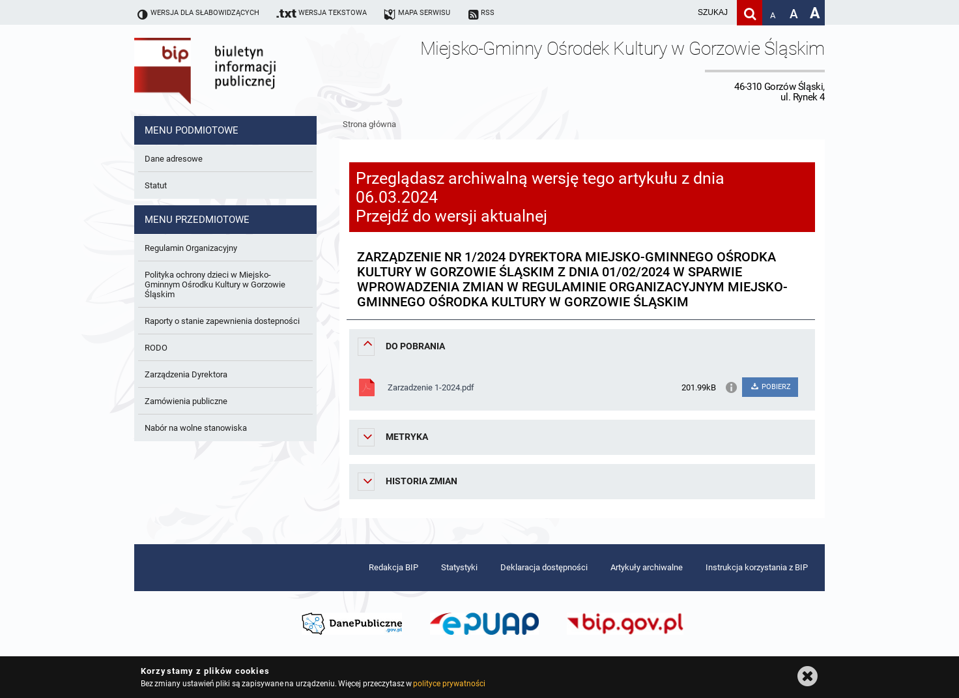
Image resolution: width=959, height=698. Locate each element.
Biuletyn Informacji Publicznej (241, 70)
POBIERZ (769, 387)
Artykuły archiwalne (646, 567)
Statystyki (459, 567)
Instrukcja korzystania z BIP (757, 567)
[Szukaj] (749, 12)
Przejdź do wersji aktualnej (451, 216)
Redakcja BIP (393, 567)
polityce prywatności (449, 683)
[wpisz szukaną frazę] (680, 12)
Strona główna (369, 124)
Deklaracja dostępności (544, 567)
